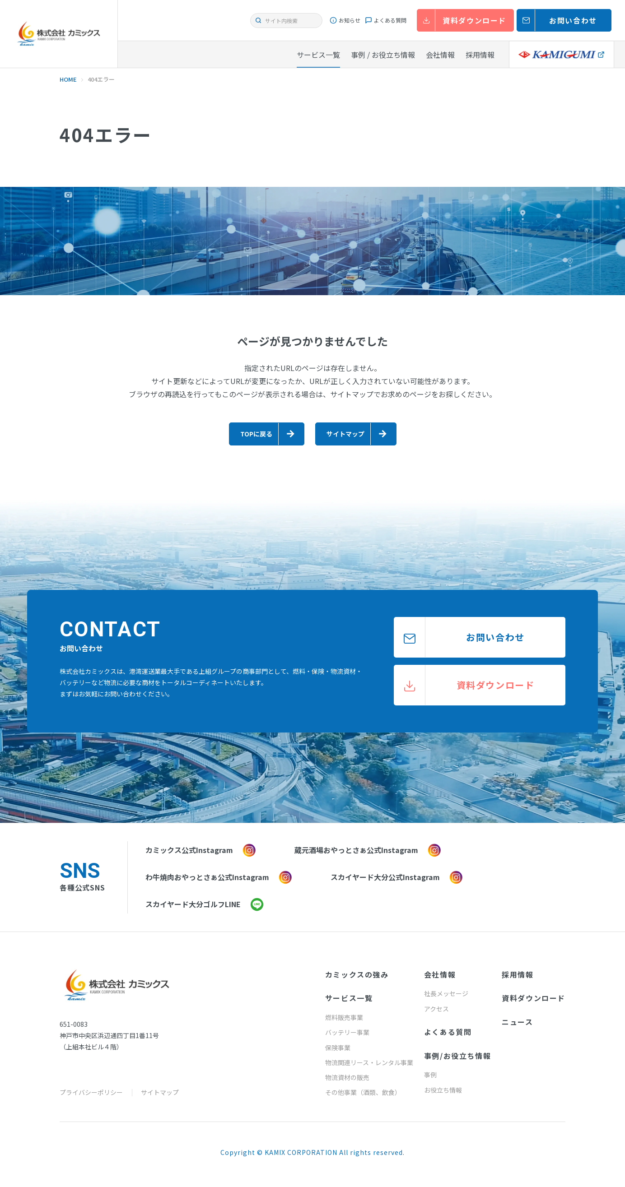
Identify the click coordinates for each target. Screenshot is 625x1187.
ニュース (517, 1026)
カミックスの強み (357, 979)
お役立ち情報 (443, 1094)
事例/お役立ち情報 (457, 1060)
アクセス (436, 1013)
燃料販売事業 (344, 1022)
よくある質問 (448, 1036)
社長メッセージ (446, 998)
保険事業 (337, 1052)
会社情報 (440, 979)
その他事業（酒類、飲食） (363, 1097)
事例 (430, 1079)
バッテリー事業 (347, 1037)
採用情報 (517, 979)
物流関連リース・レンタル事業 (369, 1067)
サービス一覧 (349, 1002)
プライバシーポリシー (91, 1097)
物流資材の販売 (347, 1082)
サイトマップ (160, 1097)
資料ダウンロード (533, 1002)
